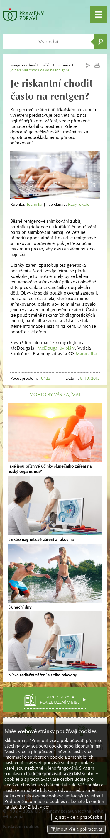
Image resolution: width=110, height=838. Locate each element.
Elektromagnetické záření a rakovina (55, 509)
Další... (45, 64)
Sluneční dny (55, 577)
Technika (63, 64)
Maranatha (86, 353)
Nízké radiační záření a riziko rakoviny (55, 644)
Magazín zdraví (23, 64)
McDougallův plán (56, 348)
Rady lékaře (78, 204)
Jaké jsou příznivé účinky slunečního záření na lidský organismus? (55, 438)
